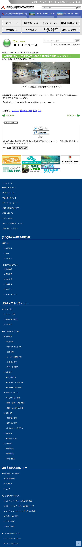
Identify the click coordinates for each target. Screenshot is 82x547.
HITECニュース (10, 193)
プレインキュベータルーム (23, 483)
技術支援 (9, 274)
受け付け (24, 111)
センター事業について (13, 323)
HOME (78, 2)
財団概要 (9, 245)
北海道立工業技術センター (15, 296)
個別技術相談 (13, 402)
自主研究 (11, 341)
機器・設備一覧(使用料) (17, 388)
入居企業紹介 (11, 498)
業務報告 (11, 430)
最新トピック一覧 (11, 188)
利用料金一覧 (11, 458)
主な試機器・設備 (15, 383)
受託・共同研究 (14, 355)
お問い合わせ (65, 2)
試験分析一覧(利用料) (16, 370)
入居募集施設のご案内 (13, 474)
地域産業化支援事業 (15, 337)
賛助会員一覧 (9, 212)
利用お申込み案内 (13, 518)
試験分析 (9, 360)
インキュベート (12, 288)
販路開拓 (9, 269)
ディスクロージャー (12, 203)
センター (15, 111)
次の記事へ (72, 116)
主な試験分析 (13, 365)
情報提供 (9, 426)
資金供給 (9, 265)
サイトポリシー (9, 534)
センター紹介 (9, 302)
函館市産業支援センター (14, 448)
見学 (36, 111)
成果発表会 (12, 439)
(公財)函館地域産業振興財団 (15, 235)
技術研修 (9, 416)
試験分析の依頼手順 (15, 374)
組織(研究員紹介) (13, 311)
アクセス (37, 2)
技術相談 (9, 397)
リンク (8, 468)
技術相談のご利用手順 (16, 412)
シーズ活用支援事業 (15, 346)
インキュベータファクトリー (24, 488)
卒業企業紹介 (11, 502)
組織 (8, 250)
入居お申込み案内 (13, 493)
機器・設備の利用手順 (16, 393)
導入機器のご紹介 (21, 148)
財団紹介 (7, 240)
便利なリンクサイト (12, 226)
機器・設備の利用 (13, 379)
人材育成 (9, 279)
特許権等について (11, 198)
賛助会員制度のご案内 (13, 208)
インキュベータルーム (22, 479)
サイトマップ (50, 2)
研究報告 (11, 435)
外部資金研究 (13, 351)
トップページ (8, 183)
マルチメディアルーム (15, 514)
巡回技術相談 (13, 407)
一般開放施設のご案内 (13, 509)
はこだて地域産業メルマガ (14, 222)
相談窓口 (9, 283)
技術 (31, 111)
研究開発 (9, 327)
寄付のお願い (9, 217)
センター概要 (11, 307)
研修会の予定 (13, 421)
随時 (41, 111)
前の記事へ (10, 116)
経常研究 (11, 332)
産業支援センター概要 (13, 454)
